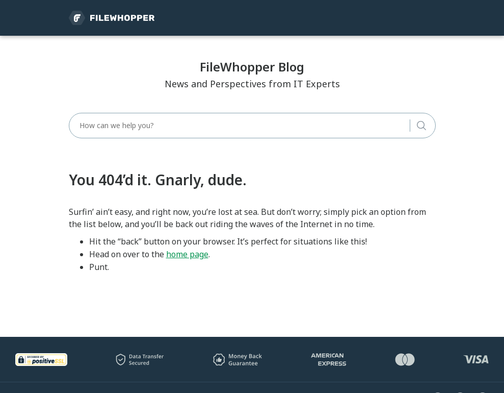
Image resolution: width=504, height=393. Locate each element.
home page (187, 254)
